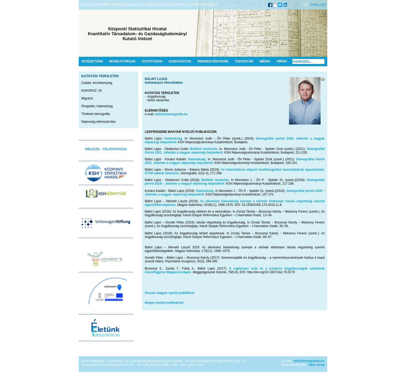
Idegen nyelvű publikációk (164, 302)
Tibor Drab (316, 365)
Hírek (282, 61)
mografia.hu (179, 114)
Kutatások (152, 61)
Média (264, 61)
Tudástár (244, 61)
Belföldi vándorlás (215, 180)
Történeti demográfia (95, 114)
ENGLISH (318, 5)
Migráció (87, 98)
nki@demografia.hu (309, 361)
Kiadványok (180, 61)
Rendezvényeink (213, 61)
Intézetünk (92, 61)
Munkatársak (122, 61)
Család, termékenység (96, 83)
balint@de (162, 114)
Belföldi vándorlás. (204, 149)
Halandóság (173, 138)
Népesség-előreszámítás (98, 122)
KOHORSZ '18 (91, 90)
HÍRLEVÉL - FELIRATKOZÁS (106, 149)
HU (305, 5)
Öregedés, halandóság (97, 106)
